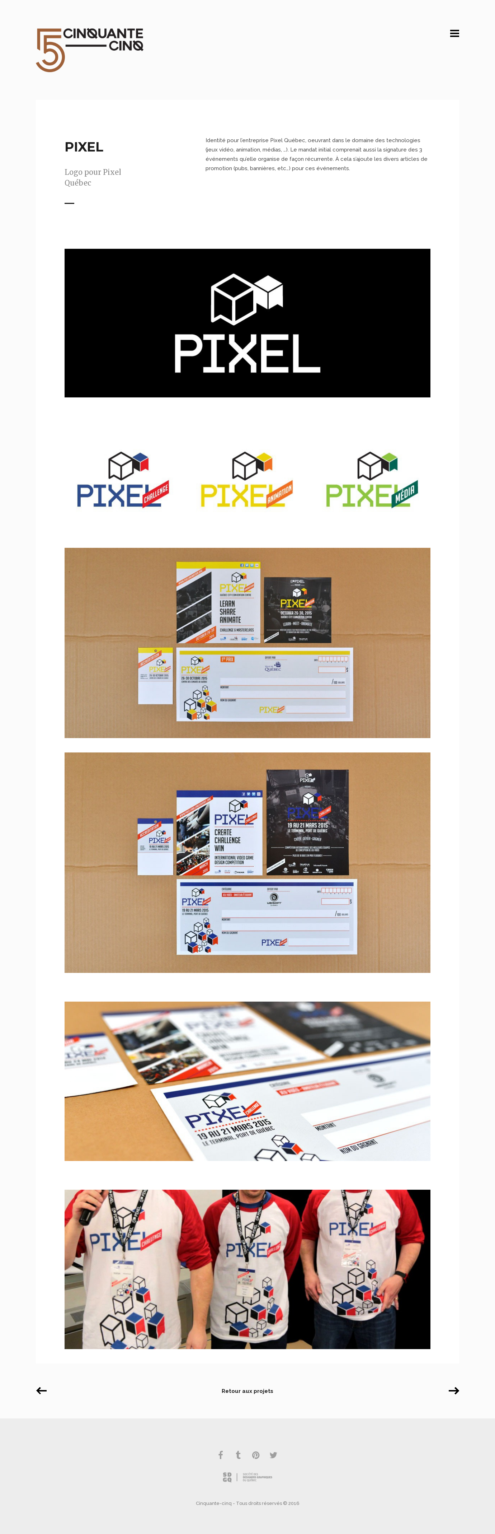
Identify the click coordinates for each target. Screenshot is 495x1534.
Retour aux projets (247, 1391)
